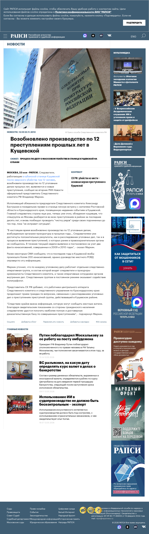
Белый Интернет (66, 511)
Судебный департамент (18, 518)
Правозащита (13, 511)
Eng (133, 36)
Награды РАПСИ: (66, 522)
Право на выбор (37, 508)
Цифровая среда (66, 508)
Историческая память (69, 518)
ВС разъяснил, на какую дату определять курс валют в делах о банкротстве (67, 366)
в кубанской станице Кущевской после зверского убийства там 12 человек (33, 177)
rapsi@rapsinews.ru (104, 518)
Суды (9, 508)
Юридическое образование (43, 522)
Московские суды (15, 522)
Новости (16, 44)
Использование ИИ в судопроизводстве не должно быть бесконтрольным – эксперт (69, 400)
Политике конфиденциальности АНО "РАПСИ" (83, 12)
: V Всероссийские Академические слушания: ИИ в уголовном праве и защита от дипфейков (125, 114)
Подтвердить (134, 23)
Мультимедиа (121, 53)
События (34, 511)
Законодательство (39, 515)
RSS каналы (101, 321)
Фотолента (119, 76)
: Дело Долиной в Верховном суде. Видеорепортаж (123, 147)
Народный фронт (66, 515)
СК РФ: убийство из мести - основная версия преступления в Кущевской (88, 182)
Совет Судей (13, 515)
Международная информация (44, 518)
